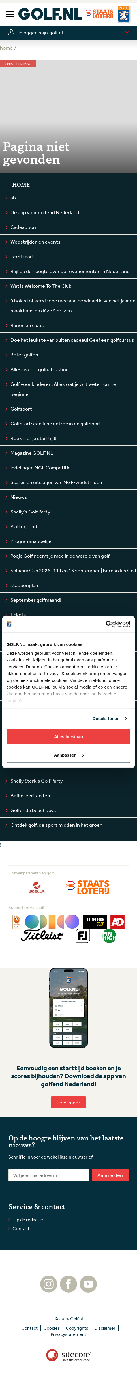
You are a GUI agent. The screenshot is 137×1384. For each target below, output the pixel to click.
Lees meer (68, 1102)
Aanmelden (110, 1175)
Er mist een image (17, 63)
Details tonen (106, 718)
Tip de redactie (27, 1219)
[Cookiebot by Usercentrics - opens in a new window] (105, 624)
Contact (21, 1228)
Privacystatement (68, 1334)
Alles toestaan (68, 736)
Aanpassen (69, 755)
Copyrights (77, 1328)
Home (21, 184)
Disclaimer (104, 1328)
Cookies (52, 1328)
